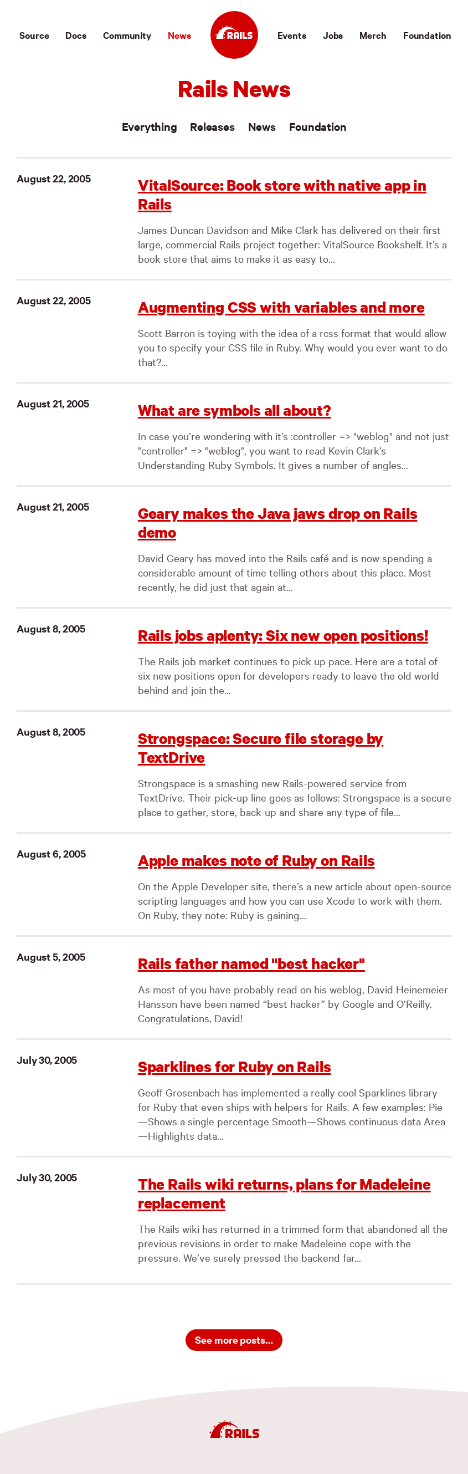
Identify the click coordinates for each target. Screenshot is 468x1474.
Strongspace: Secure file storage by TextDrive (261, 747)
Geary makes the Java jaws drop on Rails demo (278, 522)
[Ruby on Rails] (234, 35)
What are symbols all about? (234, 410)
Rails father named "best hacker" (251, 963)
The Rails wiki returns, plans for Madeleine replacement (284, 1193)
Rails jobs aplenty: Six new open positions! (283, 635)
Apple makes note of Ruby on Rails (256, 860)
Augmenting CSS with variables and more (281, 307)
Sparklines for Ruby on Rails (234, 1066)
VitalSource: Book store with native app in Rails (282, 194)
